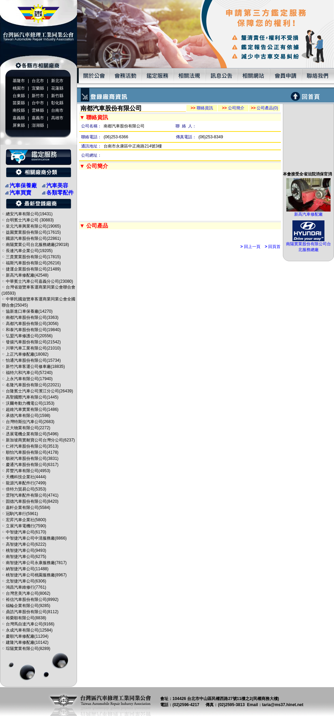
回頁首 (272, 246)
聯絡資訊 (202, 108)
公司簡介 (233, 108)
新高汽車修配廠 (308, 212)
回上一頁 (250, 246)
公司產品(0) (264, 108)
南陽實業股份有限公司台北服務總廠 (308, 244)
